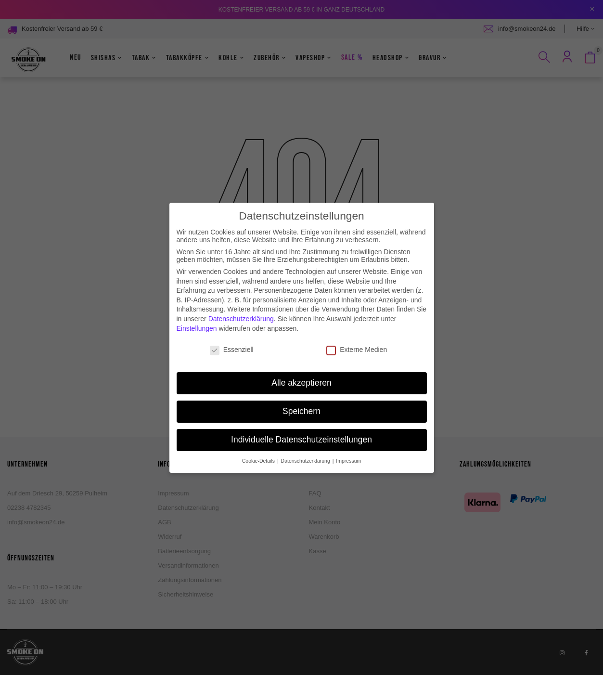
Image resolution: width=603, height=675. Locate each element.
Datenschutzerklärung (241, 300)
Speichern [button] (301, 393)
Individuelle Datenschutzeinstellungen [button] (301, 421)
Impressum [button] (348, 442)
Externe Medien (356, 332)
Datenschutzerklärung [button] (306, 442)
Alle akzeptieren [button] (301, 364)
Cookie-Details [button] (259, 442)
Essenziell (232, 332)
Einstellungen (197, 310)
